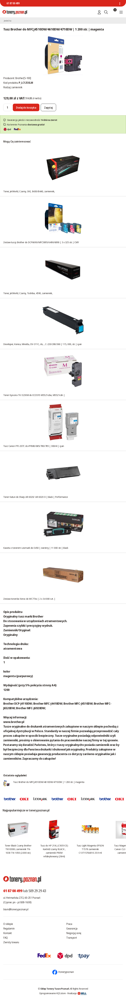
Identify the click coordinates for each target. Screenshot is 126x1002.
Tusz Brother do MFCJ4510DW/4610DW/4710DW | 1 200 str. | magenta (48, 782)
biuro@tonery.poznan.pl (15, 909)
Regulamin (9, 928)
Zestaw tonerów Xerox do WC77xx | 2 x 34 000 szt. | (29, 598)
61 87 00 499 (13, 3)
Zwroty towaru (11, 942)
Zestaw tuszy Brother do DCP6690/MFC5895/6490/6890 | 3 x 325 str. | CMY (41, 242)
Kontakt (7, 933)
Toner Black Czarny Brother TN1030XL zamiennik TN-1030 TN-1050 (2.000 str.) (18, 849)
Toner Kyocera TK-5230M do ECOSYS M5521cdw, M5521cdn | (34, 395)
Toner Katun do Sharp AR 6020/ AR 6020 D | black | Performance (35, 496)
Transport (71, 937)
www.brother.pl (13, 722)
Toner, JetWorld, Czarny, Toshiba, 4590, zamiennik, (28, 293)
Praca (69, 924)
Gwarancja (71, 928)
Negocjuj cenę (73, 933)
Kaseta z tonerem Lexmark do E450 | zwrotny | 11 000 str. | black (35, 547)
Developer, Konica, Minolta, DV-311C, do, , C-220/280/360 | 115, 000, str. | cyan (42, 344)
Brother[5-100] (23, 78)
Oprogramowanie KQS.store (52, 993)
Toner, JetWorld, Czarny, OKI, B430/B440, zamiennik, (29, 191)
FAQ (5, 937)
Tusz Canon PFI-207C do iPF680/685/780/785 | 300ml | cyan (33, 446)
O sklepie (8, 924)
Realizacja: (77, 993)
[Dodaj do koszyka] (26, 107)
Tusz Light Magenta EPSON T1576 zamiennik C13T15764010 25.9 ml (90, 849)
